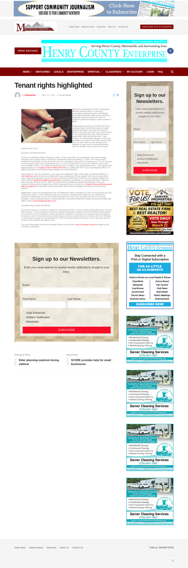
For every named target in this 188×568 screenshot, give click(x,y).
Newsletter (32, 321)
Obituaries (43, 71)
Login (150, 71)
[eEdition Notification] (24, 317)
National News (87, 27)
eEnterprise (75, 71)
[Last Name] (89, 304)
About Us (112, 27)
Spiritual (94, 71)
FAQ (160, 71)
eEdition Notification (38, 317)
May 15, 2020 (48, 95)
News (26, 71)
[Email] (67, 290)
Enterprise (30, 95)
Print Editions (28, 51)
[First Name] (44, 304)
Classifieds (113, 71)
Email (26, 285)
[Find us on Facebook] (170, 51)
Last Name (74, 298)
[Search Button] (172, 72)
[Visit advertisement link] (36, 27)
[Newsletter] (24, 322)
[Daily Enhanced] (24, 313)
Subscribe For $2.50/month (157, 27)
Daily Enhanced (35, 312)
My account (135, 71)
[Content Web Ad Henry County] (149, 275)
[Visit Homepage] (104, 51)
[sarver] (149, 211)
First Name (29, 298)
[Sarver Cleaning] (149, 339)
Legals (58, 71)
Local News (65, 95)
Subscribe (101, 27)
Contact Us (123, 27)
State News (74, 27)
